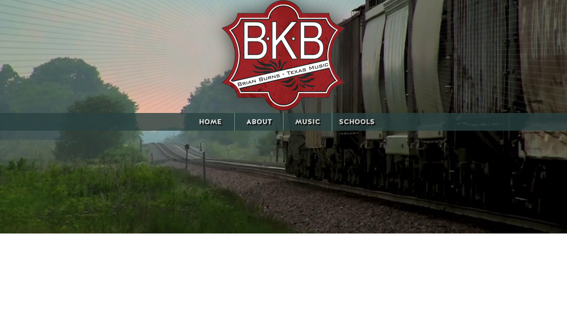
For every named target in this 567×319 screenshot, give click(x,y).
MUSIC (307, 122)
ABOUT (259, 122)
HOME (210, 122)
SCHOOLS (357, 122)
